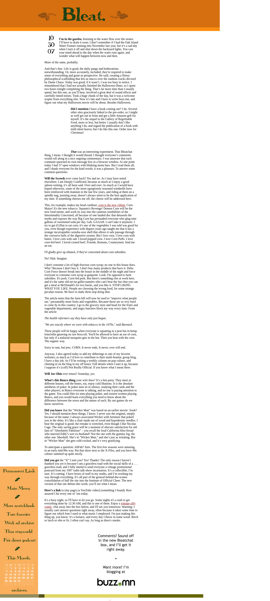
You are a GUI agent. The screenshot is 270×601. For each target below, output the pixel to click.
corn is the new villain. (112, 205)
